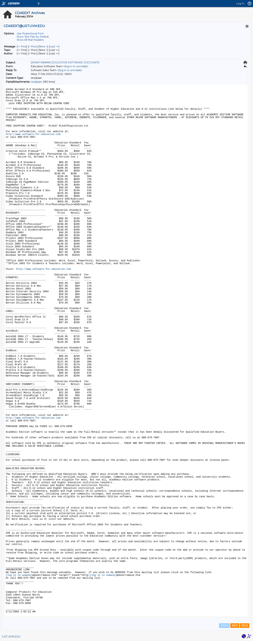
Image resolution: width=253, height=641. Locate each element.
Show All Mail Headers (30, 39)
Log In (240, 3)
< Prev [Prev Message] (33, 46)
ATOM (224, 625)
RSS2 (244, 625)
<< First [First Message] (22, 46)
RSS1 (235, 625)
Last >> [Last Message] (54, 46)
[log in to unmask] (76, 66)
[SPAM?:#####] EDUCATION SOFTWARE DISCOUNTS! (65, 62)
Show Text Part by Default (33, 36)
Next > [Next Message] (43, 46)
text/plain (36, 81)
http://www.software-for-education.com (33, 134)
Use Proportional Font (30, 33)
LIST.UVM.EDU (11, 636)
